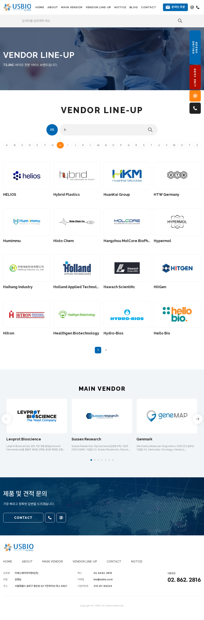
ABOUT (52, 7)
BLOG (133, 7)
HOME (39, 7)
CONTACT (148, 7)
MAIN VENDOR (71, 7)
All (52, 130)
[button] (91, 460)
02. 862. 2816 (184, 580)
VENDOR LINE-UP (98, 7)
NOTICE (120, 7)
